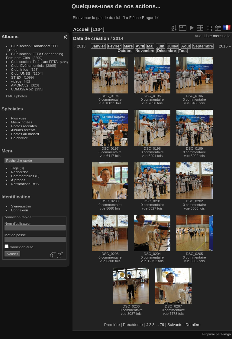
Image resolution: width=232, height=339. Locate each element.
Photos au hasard (25, 134)
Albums (10, 36)
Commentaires (22, 176)
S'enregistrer (21, 206)
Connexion (19, 210)
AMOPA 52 (19, 85)
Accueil (81, 29)
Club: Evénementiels (27, 65)
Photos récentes (24, 126)
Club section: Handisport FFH (34, 46)
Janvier (98, 46)
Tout (183, 50)
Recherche (19, 172)
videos (16, 81)
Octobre (125, 50)
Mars (128, 46)
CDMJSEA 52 (22, 89)
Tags (15, 168)
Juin (160, 46)
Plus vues (19, 118)
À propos (18, 180)
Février (114, 46)
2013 (81, 46)
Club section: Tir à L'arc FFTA (34, 62)
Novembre (144, 50)
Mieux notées (21, 122)
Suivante (174, 324)
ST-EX (16, 77)
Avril (140, 46)
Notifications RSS (25, 184)
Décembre (166, 50)
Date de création (91, 38)
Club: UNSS (20, 73)
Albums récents (23, 130)
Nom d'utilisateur (18, 223)
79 (162, 324)
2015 (223, 46)
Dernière (192, 324)
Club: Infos (19, 69)
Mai (150, 46)
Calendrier (19, 138)
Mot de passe (15, 235)
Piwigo (226, 334)
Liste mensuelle (217, 36)
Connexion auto (19, 247)
